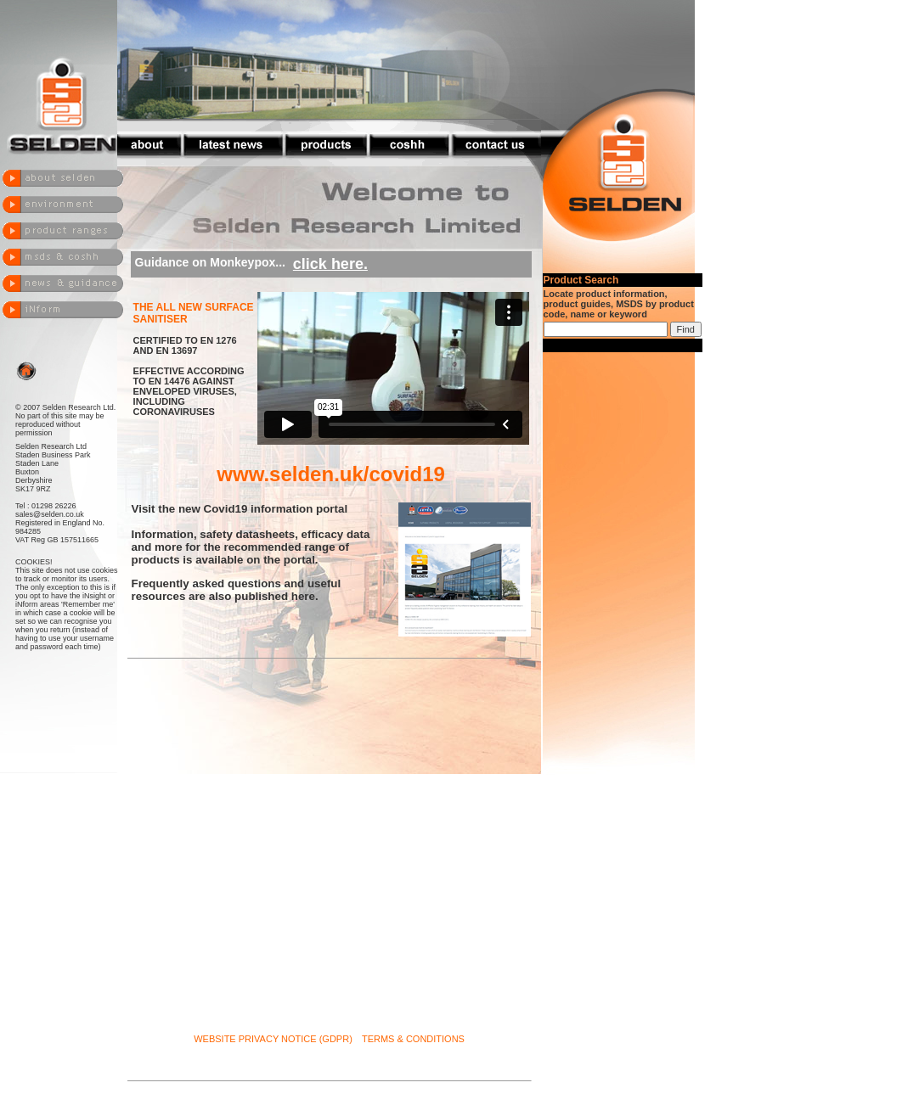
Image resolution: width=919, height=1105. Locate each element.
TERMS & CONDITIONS (413, 1039)
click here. (330, 263)
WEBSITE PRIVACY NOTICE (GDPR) (273, 1039)
